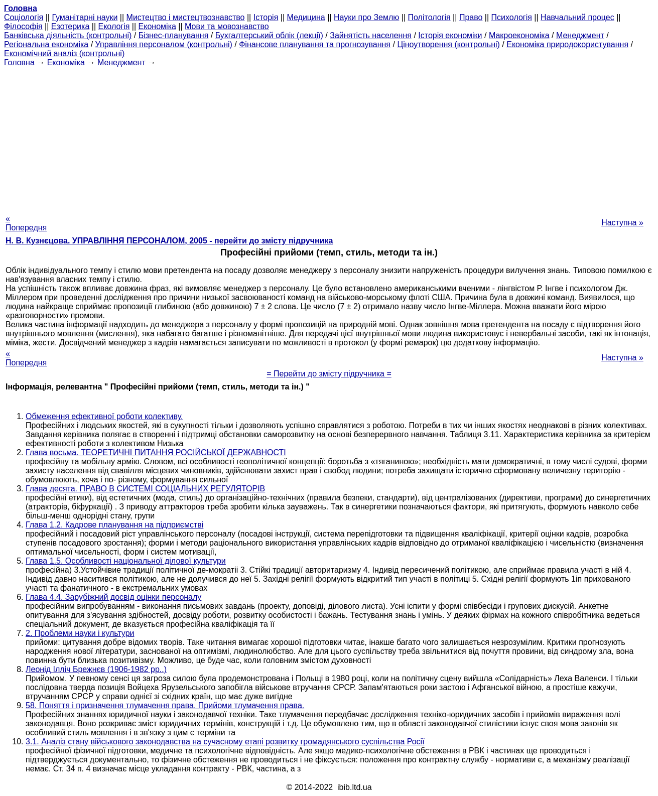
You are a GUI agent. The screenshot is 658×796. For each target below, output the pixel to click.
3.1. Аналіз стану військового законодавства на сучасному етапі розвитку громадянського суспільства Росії (225, 741)
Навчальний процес (577, 17)
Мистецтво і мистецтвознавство (185, 17)
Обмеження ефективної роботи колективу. (104, 416)
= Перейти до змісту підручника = (329, 373)
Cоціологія (23, 17)
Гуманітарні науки (84, 17)
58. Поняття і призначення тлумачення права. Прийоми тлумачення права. (165, 705)
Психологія (511, 17)
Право (471, 17)
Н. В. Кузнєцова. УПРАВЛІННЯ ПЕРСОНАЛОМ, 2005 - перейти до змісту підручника (169, 240)
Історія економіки (450, 35)
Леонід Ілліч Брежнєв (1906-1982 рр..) (96, 669)
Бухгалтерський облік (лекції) (269, 35)
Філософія (23, 26)
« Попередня (26, 223)
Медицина (306, 17)
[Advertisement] (329, 137)
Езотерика (70, 26)
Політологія (429, 17)
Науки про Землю (366, 17)
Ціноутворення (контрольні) (448, 44)
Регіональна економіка (46, 44)
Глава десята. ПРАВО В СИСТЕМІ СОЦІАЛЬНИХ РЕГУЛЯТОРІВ (145, 488)
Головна (19, 62)
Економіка (157, 26)
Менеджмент (580, 35)
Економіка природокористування (567, 44)
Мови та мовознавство (227, 26)
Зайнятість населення (371, 35)
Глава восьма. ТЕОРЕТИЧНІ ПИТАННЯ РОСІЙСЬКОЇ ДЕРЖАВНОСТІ (156, 452)
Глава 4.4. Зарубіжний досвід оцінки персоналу (113, 597)
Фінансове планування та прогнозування (314, 44)
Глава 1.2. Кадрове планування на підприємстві (114, 524)
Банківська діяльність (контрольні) (67, 35)
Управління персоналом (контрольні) (163, 44)
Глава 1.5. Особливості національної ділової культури (126, 561)
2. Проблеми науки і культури (80, 633)
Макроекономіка (519, 35)
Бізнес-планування (174, 35)
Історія (266, 17)
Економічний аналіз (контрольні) (64, 53)
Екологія (114, 26)
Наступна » (622, 222)
